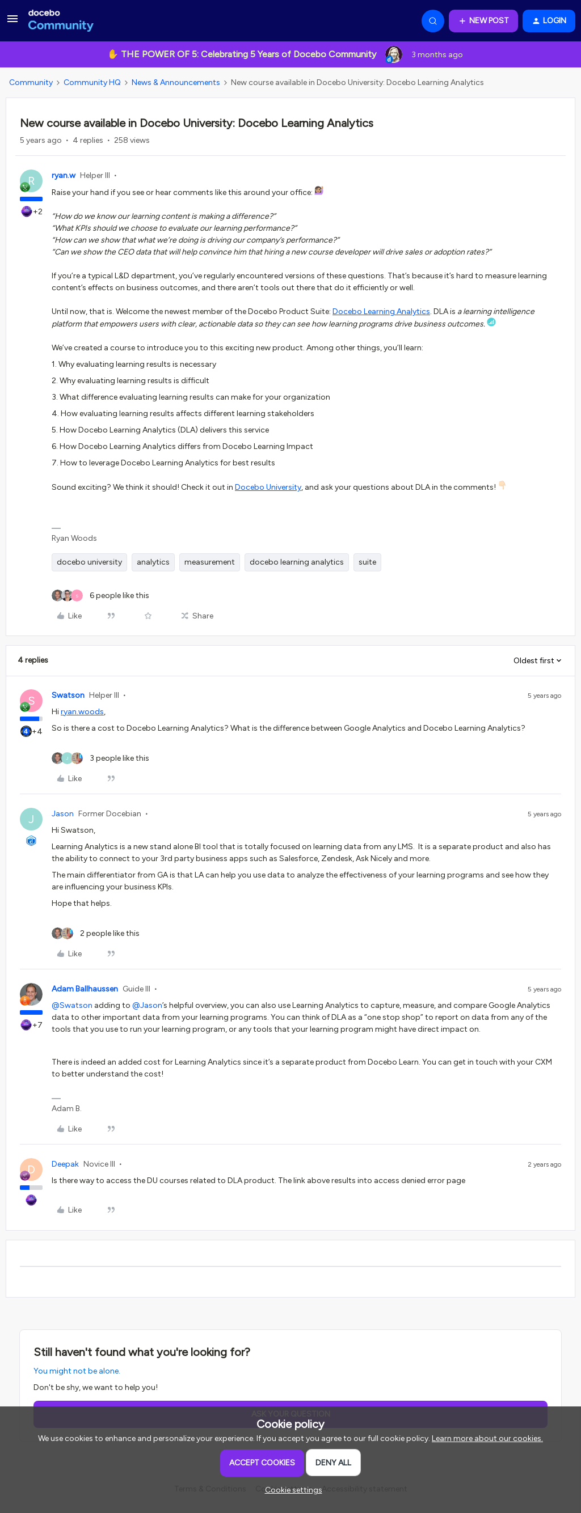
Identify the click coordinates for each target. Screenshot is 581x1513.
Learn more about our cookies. (487, 1438)
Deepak (65, 1164)
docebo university (89, 562)
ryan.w (63, 175)
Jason (63, 814)
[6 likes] (100, 595)
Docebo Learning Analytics (381, 311)
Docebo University (268, 487)
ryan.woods (82, 712)
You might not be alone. (76, 1371)
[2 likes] (96, 933)
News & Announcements (176, 82)
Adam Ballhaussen (85, 989)
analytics (153, 562)
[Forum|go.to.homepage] (61, 21)
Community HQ (92, 82)
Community (31, 82)
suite (367, 562)
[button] (12, 23)
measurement (209, 562)
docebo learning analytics (297, 562)
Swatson (68, 695)
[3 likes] (100, 758)
